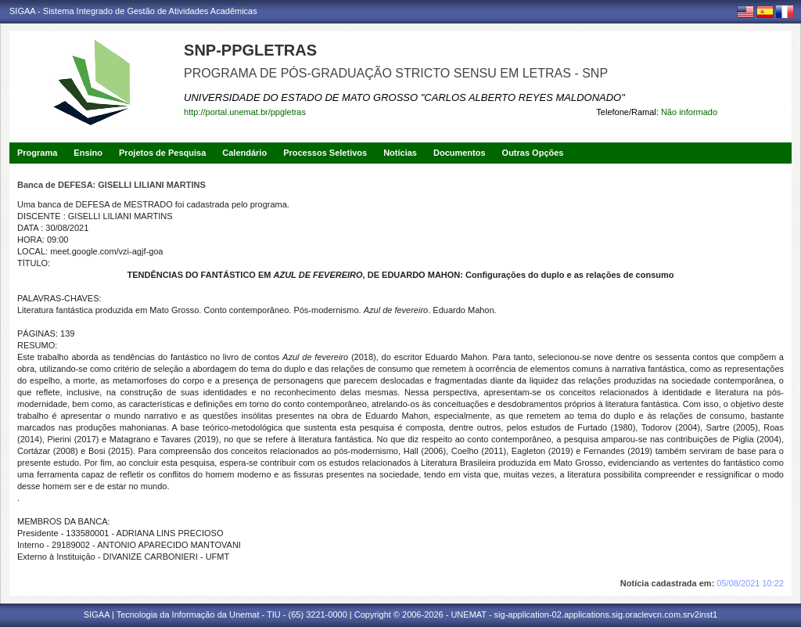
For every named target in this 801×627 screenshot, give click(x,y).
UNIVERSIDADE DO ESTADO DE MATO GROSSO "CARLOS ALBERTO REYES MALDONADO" (404, 97)
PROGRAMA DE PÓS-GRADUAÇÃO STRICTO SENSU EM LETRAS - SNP (396, 73)
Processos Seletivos (325, 152)
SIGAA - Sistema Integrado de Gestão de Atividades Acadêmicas (133, 11)
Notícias (400, 152)
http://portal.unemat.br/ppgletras (245, 112)
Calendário (244, 152)
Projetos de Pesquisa (162, 152)
